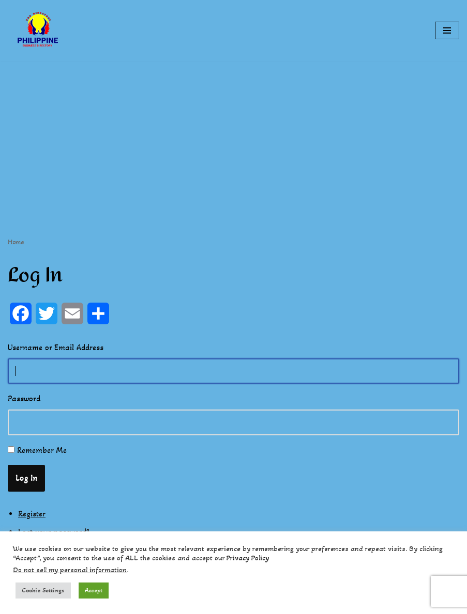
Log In (26, 478)
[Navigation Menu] (447, 30)
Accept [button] (93, 590)
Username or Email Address (55, 347)
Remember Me (42, 450)
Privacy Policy (248, 558)
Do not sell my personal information (70, 569)
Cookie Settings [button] (43, 590)
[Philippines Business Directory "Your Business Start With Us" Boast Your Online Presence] (39, 30)
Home (16, 242)
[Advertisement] (233, 133)
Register (32, 513)
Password (24, 398)
